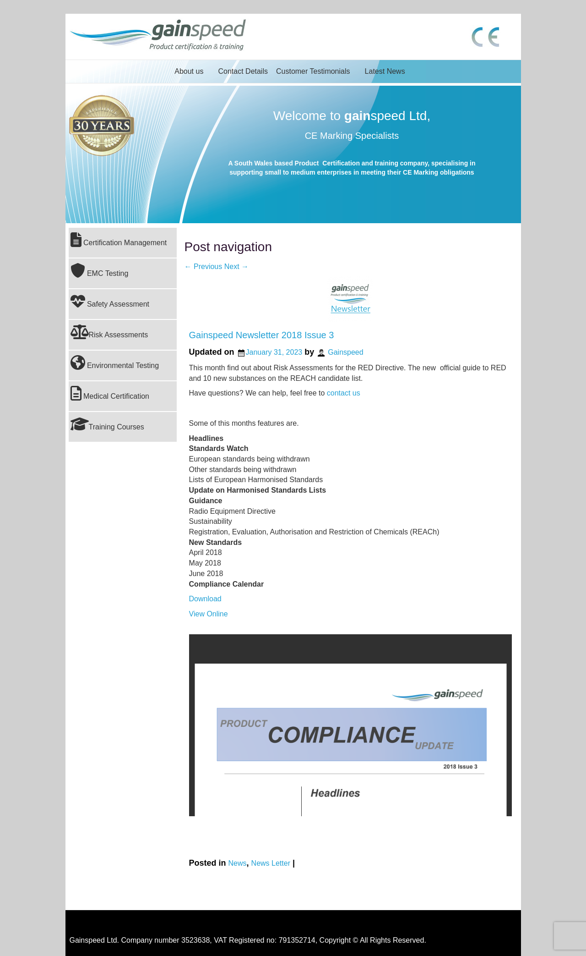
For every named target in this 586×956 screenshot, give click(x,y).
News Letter (270, 863)
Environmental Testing (115, 362)
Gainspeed (345, 352)
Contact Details (243, 71)
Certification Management (119, 239)
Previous (203, 266)
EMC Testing (100, 270)
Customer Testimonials (313, 71)
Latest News (385, 71)
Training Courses (107, 424)
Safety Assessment (110, 301)
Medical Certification (110, 393)
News (237, 863)
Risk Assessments (109, 331)
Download (205, 599)
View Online (208, 614)
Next (236, 266)
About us (188, 71)
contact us (343, 393)
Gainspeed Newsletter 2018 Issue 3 (261, 335)
